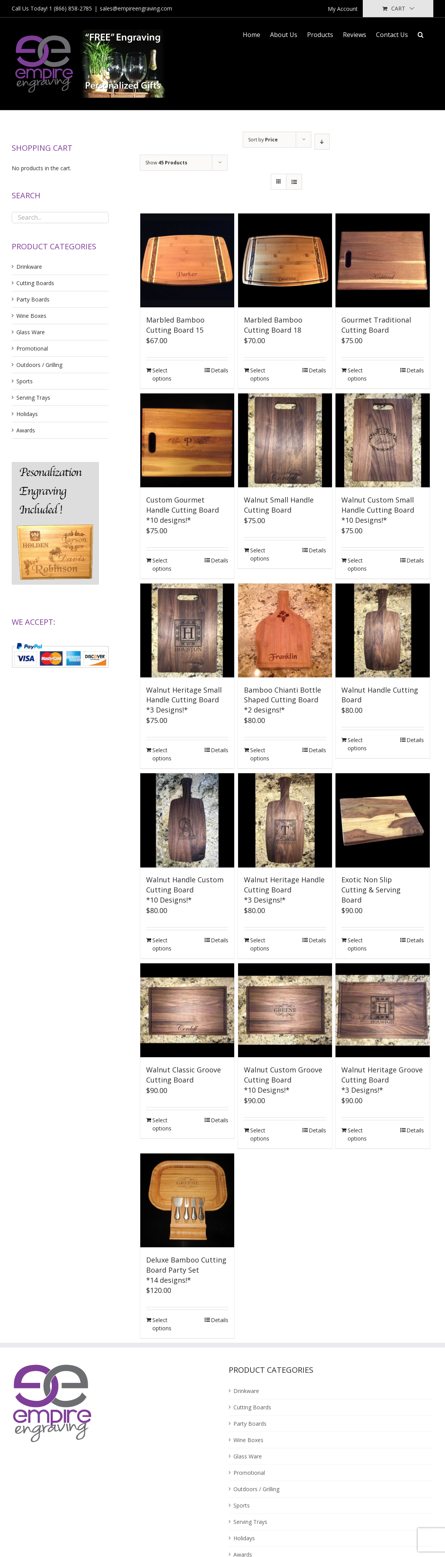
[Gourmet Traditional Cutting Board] (382, 260)
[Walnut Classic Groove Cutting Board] (187, 1010)
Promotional (32, 348)
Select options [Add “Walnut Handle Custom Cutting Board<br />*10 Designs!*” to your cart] (161, 944)
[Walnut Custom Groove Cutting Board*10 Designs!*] (285, 1010)
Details (219, 370)
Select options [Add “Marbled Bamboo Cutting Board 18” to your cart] (259, 374)
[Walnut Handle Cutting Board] (382, 630)
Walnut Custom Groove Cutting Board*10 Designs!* (283, 1080)
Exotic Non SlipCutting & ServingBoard (371, 890)
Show (166, 162)
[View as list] (294, 181)
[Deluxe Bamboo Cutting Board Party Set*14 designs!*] (187, 1200)
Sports (24, 381)
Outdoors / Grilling (39, 365)
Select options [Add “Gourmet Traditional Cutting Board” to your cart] (357, 374)
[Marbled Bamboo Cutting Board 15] (187, 260)
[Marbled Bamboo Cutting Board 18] (285, 260)
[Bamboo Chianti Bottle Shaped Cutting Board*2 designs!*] (285, 630)
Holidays (27, 414)
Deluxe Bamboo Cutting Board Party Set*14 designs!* (186, 1270)
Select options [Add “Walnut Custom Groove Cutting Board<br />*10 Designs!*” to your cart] (259, 1134)
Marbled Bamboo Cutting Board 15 (175, 325)
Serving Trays (33, 397)
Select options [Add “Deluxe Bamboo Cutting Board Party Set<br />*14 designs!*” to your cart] (161, 1324)
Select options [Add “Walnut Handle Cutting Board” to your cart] (357, 744)
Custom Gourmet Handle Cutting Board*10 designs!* (182, 510)
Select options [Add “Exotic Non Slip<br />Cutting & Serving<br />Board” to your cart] (357, 944)
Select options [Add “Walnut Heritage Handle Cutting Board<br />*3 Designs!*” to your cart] (259, 944)
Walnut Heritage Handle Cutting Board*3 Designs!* (284, 890)
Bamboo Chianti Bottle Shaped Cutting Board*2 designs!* (282, 700)
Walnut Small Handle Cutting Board (279, 505)
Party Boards (32, 299)
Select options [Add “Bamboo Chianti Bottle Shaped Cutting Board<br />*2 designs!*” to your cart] (259, 754)
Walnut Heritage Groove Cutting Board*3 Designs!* (382, 1080)
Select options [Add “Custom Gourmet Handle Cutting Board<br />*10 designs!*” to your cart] (161, 564)
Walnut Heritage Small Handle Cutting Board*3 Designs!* (184, 700)
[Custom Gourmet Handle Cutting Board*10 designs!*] (187, 440)
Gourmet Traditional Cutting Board (376, 325)
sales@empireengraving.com (136, 8)
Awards (25, 430)
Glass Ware (30, 332)
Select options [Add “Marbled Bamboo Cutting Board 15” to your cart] (161, 374)
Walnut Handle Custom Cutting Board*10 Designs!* (185, 890)
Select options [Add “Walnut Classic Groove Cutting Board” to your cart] (161, 1124)
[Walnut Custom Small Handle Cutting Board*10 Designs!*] (382, 440)
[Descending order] (322, 142)
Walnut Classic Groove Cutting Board (183, 1074)
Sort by (263, 139)
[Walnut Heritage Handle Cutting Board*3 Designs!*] (285, 820)
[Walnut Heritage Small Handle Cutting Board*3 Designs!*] (187, 630)
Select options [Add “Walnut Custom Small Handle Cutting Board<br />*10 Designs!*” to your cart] (357, 564)
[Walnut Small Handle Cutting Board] (285, 440)
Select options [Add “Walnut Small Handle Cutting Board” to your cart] (259, 554)
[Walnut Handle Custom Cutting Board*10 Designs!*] (187, 820)
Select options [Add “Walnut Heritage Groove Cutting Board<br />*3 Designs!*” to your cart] (357, 1134)
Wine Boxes (31, 315)
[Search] (421, 34)
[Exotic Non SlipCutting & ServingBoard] (382, 820)
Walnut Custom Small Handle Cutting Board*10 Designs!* (377, 510)
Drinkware (29, 266)
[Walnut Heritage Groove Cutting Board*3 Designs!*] (382, 1010)
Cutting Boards (35, 283)
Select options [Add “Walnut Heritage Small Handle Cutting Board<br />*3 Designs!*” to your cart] (161, 754)
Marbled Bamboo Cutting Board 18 (273, 325)
